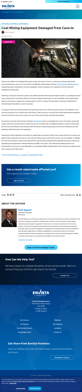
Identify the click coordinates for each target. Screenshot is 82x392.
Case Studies (19, 12)
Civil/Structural (62, 84)
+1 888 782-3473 (41, 311)
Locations (57, 328)
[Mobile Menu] (77, 6)
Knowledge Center (7, 12)
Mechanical (74, 84)
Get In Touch (19, 180)
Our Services (24, 320)
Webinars (57, 320)
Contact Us (64, 275)
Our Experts (24, 324)
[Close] (79, 382)
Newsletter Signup (62, 357)
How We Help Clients (24, 328)
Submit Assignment (64, 1)
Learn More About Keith (25, 240)
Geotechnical (37, 121)
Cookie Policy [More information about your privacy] (13, 385)
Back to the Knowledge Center (41, 247)
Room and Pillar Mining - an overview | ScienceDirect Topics (23, 155)
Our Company (57, 324)
